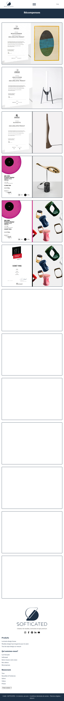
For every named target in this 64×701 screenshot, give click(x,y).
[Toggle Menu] (34, 4)
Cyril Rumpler (6, 655)
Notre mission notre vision (9, 660)
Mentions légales (55, 696)
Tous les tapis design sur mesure (11, 646)
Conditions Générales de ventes (39, 696)
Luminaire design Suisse (9, 641)
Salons (4, 678)
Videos (4, 681)
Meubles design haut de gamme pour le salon (15, 644)
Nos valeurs (5, 662)
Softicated (5, 657)
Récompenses (6, 665)
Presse (4, 683)
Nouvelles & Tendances (9, 676)
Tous (3, 673)
